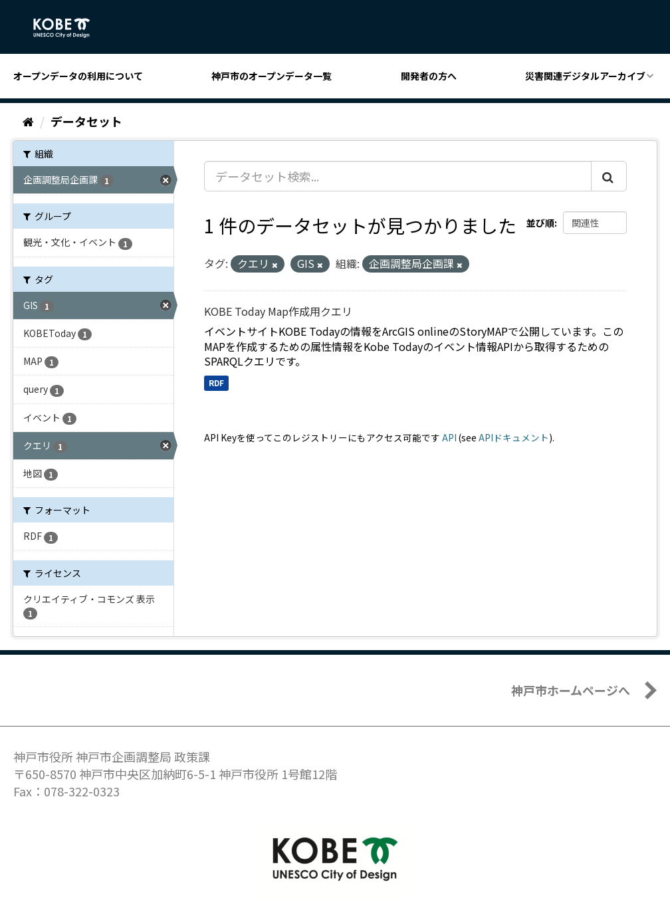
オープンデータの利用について (78, 75)
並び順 (540, 222)
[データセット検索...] (398, 176)
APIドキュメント (514, 437)
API (449, 437)
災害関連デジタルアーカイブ (585, 75)
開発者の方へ (429, 75)
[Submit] (609, 176)
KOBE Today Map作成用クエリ (278, 311)
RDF (216, 382)
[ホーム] (28, 121)
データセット (86, 121)
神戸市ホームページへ (570, 690)
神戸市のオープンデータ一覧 (271, 75)
